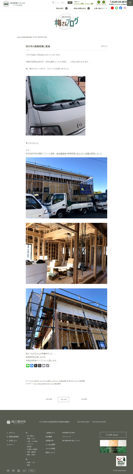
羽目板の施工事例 (26, 37)
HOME (19, 37)
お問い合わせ (113, 435)
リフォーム (55, 381)
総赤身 (29, 446)
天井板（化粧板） (32, 449)
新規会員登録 (14, 436)
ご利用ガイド (50, 433)
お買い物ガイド (99, 8)
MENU (130, 3)
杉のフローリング (49, 383)
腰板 (92, 3)
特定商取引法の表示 (68, 432)
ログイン (12, 433)
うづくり (87, 3)
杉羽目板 (82, 381)
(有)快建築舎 (61, 154)
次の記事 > (84, 399)
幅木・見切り (31, 454)
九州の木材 (62, 381)
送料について (50, 452)
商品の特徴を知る (80, 8)
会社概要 (49, 436)
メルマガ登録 (50, 448)
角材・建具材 (31, 452)
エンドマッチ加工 (45, 381)
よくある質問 (50, 444)
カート (11, 444)
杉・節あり (30, 436)
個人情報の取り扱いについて (71, 440)
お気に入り (13, 440)
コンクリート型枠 (79, 3)
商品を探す (60, 8)
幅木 (28, 465)
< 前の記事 (48, 399)
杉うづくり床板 (83, 154)
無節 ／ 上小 (31, 438)
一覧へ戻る (63, 399)
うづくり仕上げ (34, 381)
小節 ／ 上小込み (32, 441)
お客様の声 (49, 440)
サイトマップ (66, 436)
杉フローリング (74, 381)
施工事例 (58, 383)
